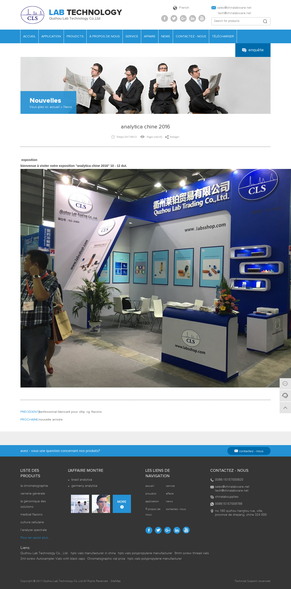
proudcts (75, 36)
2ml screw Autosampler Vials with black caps (52, 558)
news (165, 36)
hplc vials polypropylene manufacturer (145, 553)
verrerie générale (32, 493)
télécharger (223, 36)
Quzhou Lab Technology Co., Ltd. (44, 553)
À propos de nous (104, 36)
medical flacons (31, 514)
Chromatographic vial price (106, 558)
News (67, 107)
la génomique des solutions (33, 504)
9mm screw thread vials (192, 553)
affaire (150, 36)
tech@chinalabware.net (231, 13)
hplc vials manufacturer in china (93, 553)
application (51, 36)
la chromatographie (34, 485)
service (131, 36)
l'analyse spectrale (33, 530)
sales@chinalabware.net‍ (231, 7)
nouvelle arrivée (51, 419)
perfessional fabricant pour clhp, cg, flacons (70, 411)
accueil (29, 36)
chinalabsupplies (226, 496)
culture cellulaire (32, 522)
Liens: (25, 548)
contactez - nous (191, 36)
